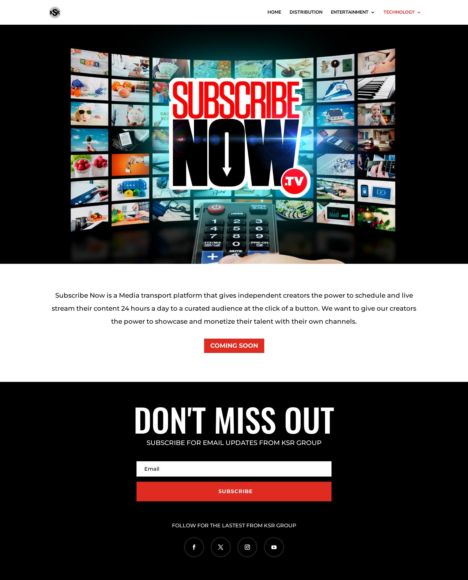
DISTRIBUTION (306, 12)
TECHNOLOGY (399, 12)
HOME (274, 12)
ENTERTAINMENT (350, 12)
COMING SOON (234, 345)
